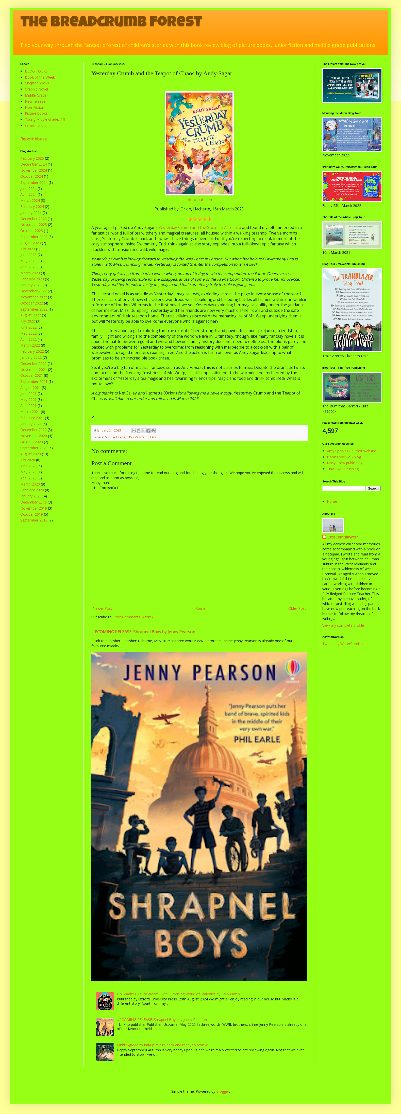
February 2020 (32, 490)
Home (200, 608)
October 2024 (31, 176)
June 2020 (28, 465)
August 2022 (30, 315)
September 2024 (33, 182)
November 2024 (33, 170)
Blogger (222, 1091)
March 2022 (30, 345)
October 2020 (31, 441)
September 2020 (33, 447)
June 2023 (28, 254)
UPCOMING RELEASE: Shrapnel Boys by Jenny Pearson (143, 632)
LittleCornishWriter (342, 537)
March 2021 (30, 411)
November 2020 (33, 435)
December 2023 (33, 218)
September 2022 (33, 309)
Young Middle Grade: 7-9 (45, 119)
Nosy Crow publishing (344, 462)
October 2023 (31, 230)
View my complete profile (343, 625)
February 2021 (32, 417)
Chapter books (37, 83)
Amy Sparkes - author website (351, 450)
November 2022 (33, 297)
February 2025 (32, 158)
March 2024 (30, 200)
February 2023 (32, 279)
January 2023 (31, 284)
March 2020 (30, 484)
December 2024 (33, 164)
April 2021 (28, 405)
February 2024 (32, 206)
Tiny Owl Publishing (343, 468)
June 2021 (28, 393)
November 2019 (33, 508)
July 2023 (27, 248)
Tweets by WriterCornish (342, 643)
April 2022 (28, 339)
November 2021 (33, 369)
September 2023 (33, 236)
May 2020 (28, 472)
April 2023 (28, 266)
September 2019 (33, 520)
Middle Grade (115, 437)
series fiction (35, 125)
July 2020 (27, 459)
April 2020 (28, 478)
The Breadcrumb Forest (111, 23)
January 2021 (31, 423)
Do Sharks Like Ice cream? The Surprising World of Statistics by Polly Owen (178, 994)
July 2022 (27, 321)
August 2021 (30, 387)
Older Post (297, 608)
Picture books (36, 113)
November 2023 (33, 224)
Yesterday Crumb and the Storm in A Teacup (200, 227)
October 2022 (31, 303)
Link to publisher (199, 199)
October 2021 (31, 375)
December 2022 (33, 291)
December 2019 (33, 502)
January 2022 (31, 357)
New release (35, 101)
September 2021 (33, 381)
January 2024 (31, 212)
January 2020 (31, 496)
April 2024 (28, 194)
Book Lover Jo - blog (344, 457)
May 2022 (28, 333)
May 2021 (28, 399)
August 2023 (30, 242)
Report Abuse (33, 139)
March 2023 (30, 273)
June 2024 (28, 188)
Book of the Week (40, 77)
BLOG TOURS (36, 71)
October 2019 (31, 514)
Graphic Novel (36, 89)
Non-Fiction (34, 107)
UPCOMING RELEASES (143, 437)
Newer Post (102, 608)
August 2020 (30, 454)
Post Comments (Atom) (133, 617)
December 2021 (33, 363)
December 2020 (33, 429)
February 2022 (32, 351)
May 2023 (28, 260)
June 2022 (28, 327)
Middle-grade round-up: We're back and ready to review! (162, 1045)
